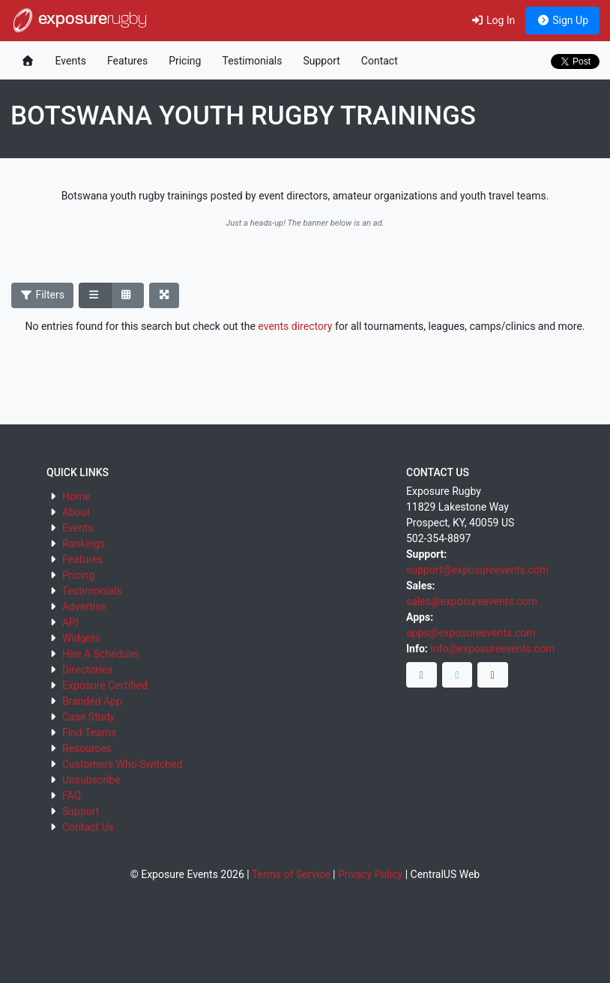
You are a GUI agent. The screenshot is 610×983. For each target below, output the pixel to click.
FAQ (71, 796)
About (76, 512)
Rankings (83, 544)
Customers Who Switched (122, 764)
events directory (295, 326)
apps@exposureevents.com (471, 633)
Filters (42, 295)
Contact (379, 61)
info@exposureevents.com (492, 649)
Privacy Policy (370, 874)
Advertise (84, 607)
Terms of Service (291, 874)
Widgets (81, 638)
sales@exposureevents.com (471, 601)
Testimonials (252, 61)
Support (321, 61)
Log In (493, 20)
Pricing (185, 61)
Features (127, 61)
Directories (87, 670)
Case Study (88, 717)
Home (76, 496)
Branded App (92, 701)
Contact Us (88, 827)
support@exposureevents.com (477, 570)
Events (70, 61)
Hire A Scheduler (100, 654)
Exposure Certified (105, 685)
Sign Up (562, 20)
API (70, 622)
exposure (78, 20)
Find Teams (89, 733)
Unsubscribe (91, 780)
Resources (87, 748)
